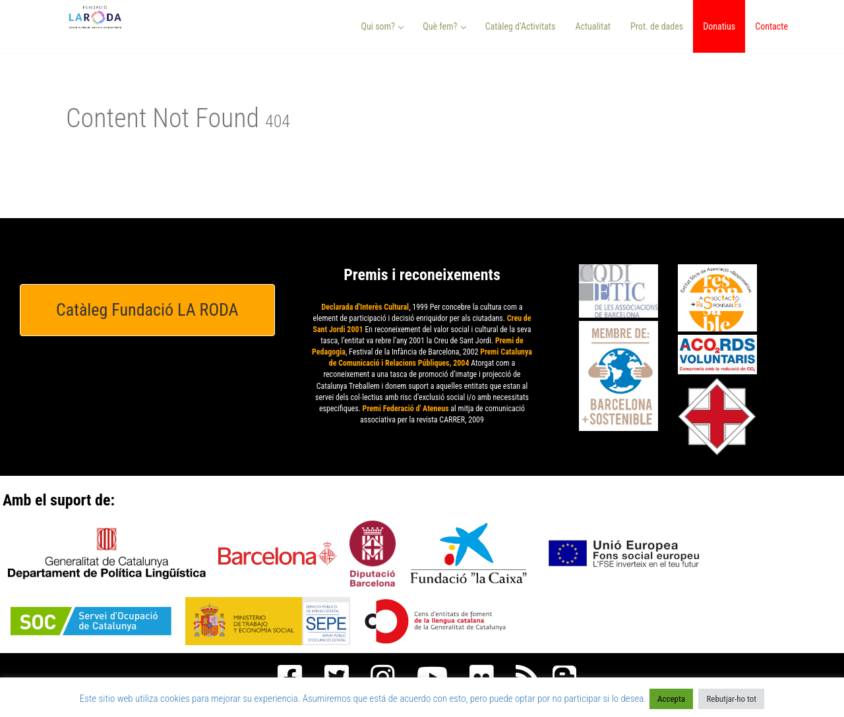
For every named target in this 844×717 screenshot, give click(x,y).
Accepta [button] (671, 699)
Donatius (719, 26)
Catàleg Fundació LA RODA (147, 310)
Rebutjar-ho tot (731, 699)
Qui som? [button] (382, 26)
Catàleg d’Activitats (520, 26)
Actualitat (593, 26)
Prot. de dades (656, 26)
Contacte (771, 26)
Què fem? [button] (444, 26)
